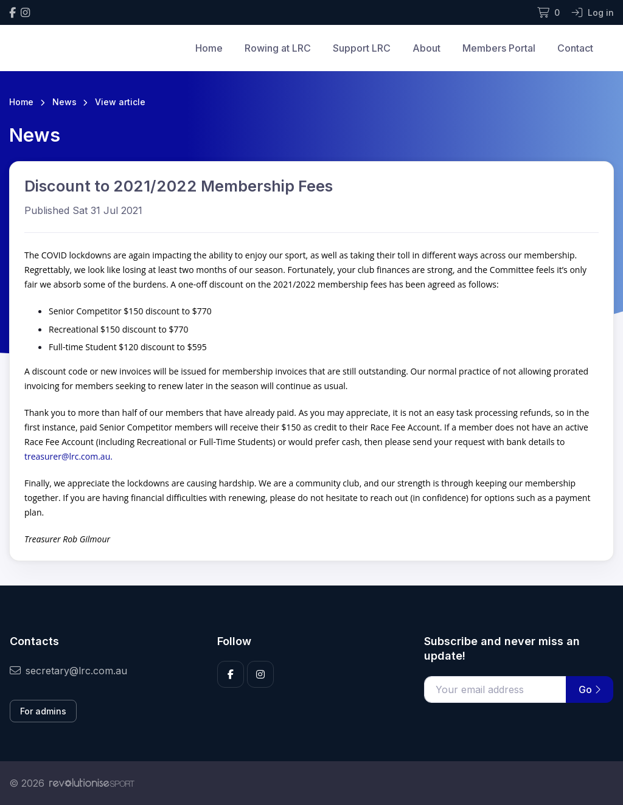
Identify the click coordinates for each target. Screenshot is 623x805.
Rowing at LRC (278, 48)
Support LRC (362, 48)
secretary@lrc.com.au (68, 671)
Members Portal (498, 48)
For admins (43, 711)
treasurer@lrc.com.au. (68, 456)
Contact (575, 48)
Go (589, 689)
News (64, 102)
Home (209, 48)
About (426, 48)
